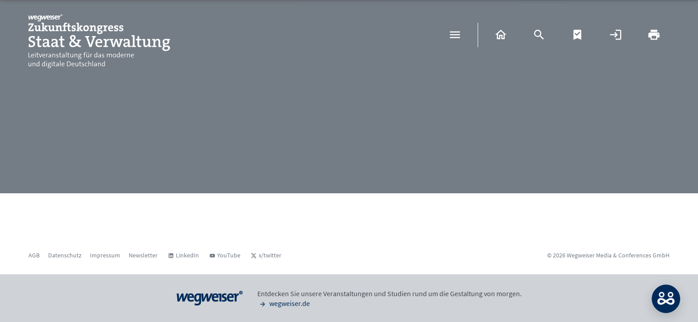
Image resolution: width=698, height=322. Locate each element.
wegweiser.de (283, 303)
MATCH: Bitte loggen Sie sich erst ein (666, 299)
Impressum (105, 255)
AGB (34, 255)
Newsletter (143, 255)
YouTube (228, 255)
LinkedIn (187, 255)
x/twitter (270, 255)
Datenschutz (64, 255)
